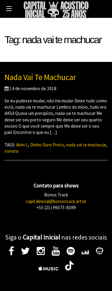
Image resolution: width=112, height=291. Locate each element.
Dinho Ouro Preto (47, 145)
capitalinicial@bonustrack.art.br (56, 201)
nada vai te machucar (86, 145)
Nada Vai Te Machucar (40, 77)
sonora (11, 151)
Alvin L (22, 145)
